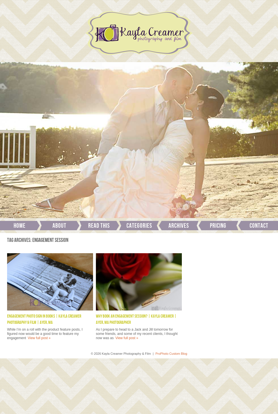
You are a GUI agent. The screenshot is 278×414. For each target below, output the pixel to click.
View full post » (39, 338)
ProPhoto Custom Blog (171, 353)
